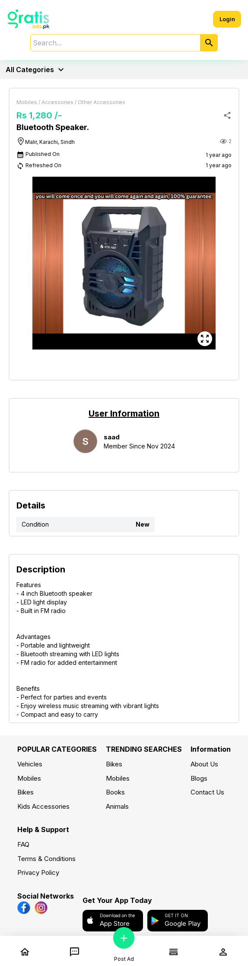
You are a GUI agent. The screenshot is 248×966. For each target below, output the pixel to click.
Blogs (199, 778)
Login (227, 19)
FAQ (23, 844)
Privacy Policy (38, 872)
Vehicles (29, 764)
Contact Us (207, 792)
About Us (204, 764)
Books (115, 792)
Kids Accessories (43, 806)
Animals (117, 806)
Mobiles (29, 778)
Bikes (25, 792)
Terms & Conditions (46, 859)
